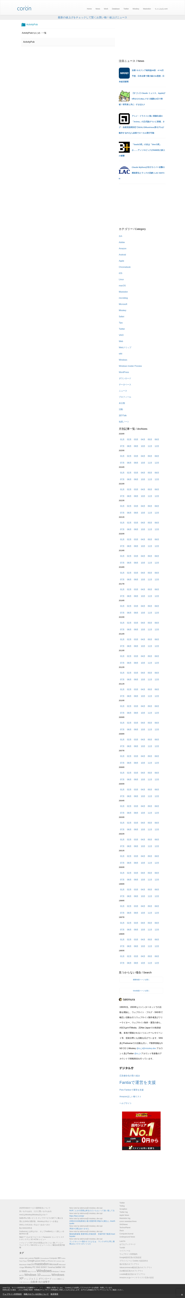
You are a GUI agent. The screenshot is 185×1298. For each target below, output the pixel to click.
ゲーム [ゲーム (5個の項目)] (26, 1279)
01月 (122, 439)
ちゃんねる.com (161, 9)
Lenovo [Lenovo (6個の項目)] (58, 1261)
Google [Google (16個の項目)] (31, 1260)
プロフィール (125, 397)
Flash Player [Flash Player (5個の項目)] (23, 1261)
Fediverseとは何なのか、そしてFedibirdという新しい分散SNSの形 (41, 1232)
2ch (120, 236)
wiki (120, 354)
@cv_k (137, 1053)
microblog (123, 298)
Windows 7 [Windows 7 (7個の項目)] (56, 1271)
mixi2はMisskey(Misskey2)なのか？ (33, 1215)
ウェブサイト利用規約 (12, 1294)
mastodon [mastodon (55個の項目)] (41, 1264)
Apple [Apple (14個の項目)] (37, 1258)
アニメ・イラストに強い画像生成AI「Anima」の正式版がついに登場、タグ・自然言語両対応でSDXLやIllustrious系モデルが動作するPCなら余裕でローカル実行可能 (142, 124)
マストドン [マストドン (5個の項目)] (26, 1282)
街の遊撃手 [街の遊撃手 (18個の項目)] (44, 1281)
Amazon (122, 248)
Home (89, 9)
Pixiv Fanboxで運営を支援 (131, 1090)
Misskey (136, 9)
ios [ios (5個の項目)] (46, 1261)
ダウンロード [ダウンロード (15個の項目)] (45, 1278)
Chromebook (125, 267)
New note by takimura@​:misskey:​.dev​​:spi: (86, 1208)
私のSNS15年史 (25, 1228)
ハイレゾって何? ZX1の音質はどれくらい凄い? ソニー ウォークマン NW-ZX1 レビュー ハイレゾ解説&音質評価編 (42, 1245)
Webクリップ (125, 347)
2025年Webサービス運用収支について (34, 1208)
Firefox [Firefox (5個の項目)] (63, 1258)
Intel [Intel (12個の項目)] (43, 1261)
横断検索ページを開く (141, 980)
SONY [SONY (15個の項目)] (44, 1267)
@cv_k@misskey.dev (146, 1048)
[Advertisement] (68, 88)
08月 (129, 446)
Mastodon (147, 9)
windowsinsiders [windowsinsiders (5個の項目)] (46, 1275)
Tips (121, 323)
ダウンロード (125, 378)
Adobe (122, 242)
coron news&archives (128, 1221)
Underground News (127, 1237)
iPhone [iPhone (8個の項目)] (50, 1261)
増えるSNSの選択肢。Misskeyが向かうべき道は (38, 1221)
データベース (125, 384)
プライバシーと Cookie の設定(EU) (133, 1261)
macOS (122, 286)
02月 (129, 439)
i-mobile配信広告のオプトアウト (132, 1274)
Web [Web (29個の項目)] (24, 1271)
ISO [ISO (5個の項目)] (54, 1261)
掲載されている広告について (36, 1294)
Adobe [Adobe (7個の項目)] (21, 1258)
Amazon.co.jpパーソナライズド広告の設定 (136, 1277)
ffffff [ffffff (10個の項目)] (59, 1258)
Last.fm (122, 1241)
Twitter (126, 9)
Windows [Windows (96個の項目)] (44, 1271)
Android (122, 255)
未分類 (122, 403)
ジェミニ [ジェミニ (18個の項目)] (33, 1278)
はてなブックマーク (127, 1244)
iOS (120, 273)
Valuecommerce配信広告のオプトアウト (135, 1267)
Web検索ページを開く (141, 991)
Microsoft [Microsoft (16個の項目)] (53, 1264)
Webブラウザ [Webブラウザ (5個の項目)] (31, 1271)
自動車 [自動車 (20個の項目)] (34, 1281)
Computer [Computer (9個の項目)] (53, 1258)
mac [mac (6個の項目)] (63, 1261)
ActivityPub (29, 42)
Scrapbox (123, 1209)
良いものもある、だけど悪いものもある (35, 1211)
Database (116, 9)
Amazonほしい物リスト (130, 1096)
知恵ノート (124, 422)
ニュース (123, 391)
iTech (121, 1231)
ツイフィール (124, 1251)
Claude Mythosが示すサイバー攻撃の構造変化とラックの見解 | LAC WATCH (142, 173)
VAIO (121, 335)
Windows (123, 360)
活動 (121, 409)
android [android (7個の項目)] (31, 1258)
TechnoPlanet (124, 1227)
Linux (121, 279)
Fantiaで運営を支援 (137, 1082)
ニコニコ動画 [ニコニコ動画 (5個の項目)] (56, 1279)
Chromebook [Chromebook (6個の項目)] (44, 1258)
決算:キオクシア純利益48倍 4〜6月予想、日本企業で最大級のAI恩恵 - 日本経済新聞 (141, 76)
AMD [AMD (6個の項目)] (26, 1258)
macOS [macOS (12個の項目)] (30, 1264)
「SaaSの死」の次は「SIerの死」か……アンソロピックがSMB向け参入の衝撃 (142, 150)
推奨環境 (54, 1294)
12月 (157, 446)
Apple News (124, 1215)
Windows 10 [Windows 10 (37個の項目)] (32, 1274)
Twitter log (123, 1212)
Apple (121, 261)
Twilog (122, 1206)
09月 (136, 446)
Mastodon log (124, 1218)
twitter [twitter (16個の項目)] (58, 1267)
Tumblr (122, 1248)
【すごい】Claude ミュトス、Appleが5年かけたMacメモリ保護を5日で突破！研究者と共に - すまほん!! (142, 99)
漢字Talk (123, 415)
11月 (150, 446)
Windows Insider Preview (130, 366)
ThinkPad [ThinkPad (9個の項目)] (51, 1267)
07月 (122, 446)
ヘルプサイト (125, 1103)
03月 (136, 439)
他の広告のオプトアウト (129, 1264)
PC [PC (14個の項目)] (34, 1267)
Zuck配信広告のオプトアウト (131, 1271)
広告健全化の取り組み (129, 1076)
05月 (150, 439)
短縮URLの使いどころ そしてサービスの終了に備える (41, 1218)
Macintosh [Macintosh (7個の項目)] (23, 1265)
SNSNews (123, 1224)
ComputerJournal (126, 1234)
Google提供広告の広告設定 (130, 1257)
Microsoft (123, 304)
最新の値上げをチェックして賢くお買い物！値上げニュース (92, 17)
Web (121, 341)
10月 (143, 446)
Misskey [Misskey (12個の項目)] (28, 1267)
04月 (143, 439)
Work (106, 9)
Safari (121, 316)
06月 (157, 439)
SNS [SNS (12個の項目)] (38, 1267)
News (98, 9)
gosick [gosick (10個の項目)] (38, 1261)
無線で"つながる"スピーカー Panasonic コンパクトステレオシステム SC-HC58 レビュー (41, 1238)
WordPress (124, 372)
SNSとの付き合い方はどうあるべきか (34, 1225)
